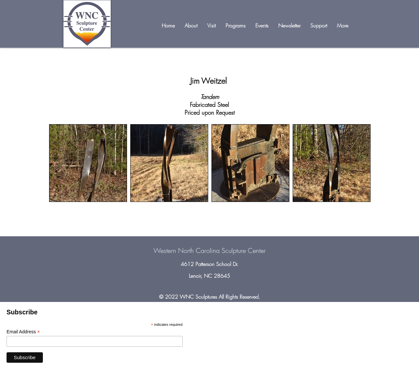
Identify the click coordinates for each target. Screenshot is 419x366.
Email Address (23, 332)
